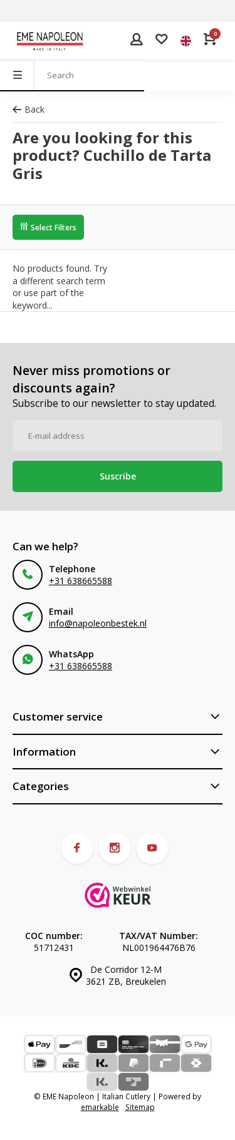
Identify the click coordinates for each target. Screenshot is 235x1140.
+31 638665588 (80, 581)
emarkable (100, 1107)
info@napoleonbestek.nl (98, 623)
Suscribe (118, 476)
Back (28, 109)
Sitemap (140, 1107)
